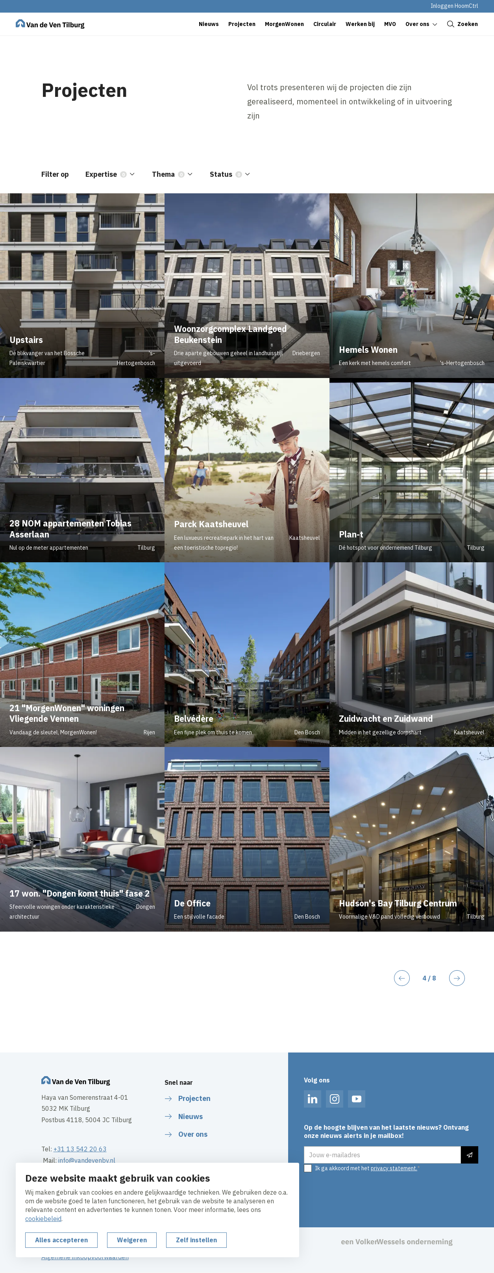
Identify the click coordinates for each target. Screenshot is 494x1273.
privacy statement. (394, 1168)
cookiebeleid (43, 1219)
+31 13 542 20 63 (80, 1149)
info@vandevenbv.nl (86, 1160)
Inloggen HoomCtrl (454, 5)
